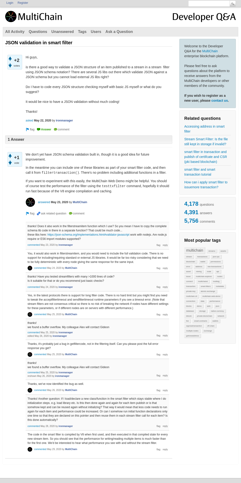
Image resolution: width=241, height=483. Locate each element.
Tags (82, 32)
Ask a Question (119, 32)
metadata (220, 286)
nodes (219, 276)
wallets (215, 321)
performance (215, 301)
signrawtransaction (194, 326)
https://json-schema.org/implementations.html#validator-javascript (88, 234)
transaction (190, 286)
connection (190, 301)
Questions (38, 32)
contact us (219, 100)
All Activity (14, 32)
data (202, 301)
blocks (189, 306)
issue (188, 276)
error (188, 267)
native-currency (217, 311)
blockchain (190, 262)
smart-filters (206, 286)
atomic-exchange (208, 291)
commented (34, 245)
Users (96, 32)
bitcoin (189, 316)
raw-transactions (214, 267)
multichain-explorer (204, 276)
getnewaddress (192, 336)
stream (189, 257)
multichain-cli (191, 296)
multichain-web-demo (211, 296)
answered (44, 202)
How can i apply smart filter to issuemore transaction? (206, 184)
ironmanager (64, 120)
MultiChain (210, 51)
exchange (208, 331)
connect (189, 281)
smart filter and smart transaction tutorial (199, 172)
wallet (203, 262)
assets (223, 251)
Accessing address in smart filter (204, 129)
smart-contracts (200, 321)
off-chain (210, 326)
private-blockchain (204, 316)
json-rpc (216, 257)
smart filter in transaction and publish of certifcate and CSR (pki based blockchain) (205, 157)
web (208, 306)
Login (9, 2)
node (209, 271)
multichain (194, 250)
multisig (216, 281)
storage (202, 311)
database (190, 311)
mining (199, 271)
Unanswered (62, 32)
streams (212, 251)
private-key (190, 291)
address (199, 267)
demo (199, 306)
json (217, 306)
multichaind (203, 281)
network (220, 316)
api (218, 271)
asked (29, 120)
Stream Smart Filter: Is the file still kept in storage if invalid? (206, 141)
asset (188, 271)
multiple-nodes (192, 331)
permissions (216, 262)
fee (187, 321)
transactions (202, 257)
